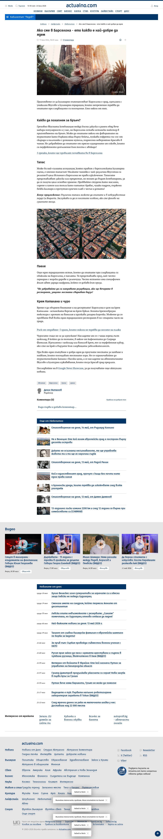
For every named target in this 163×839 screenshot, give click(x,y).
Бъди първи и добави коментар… (57, 407)
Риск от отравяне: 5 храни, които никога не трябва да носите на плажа (79, 330)
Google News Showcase (70, 368)
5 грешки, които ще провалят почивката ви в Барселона (69, 153)
